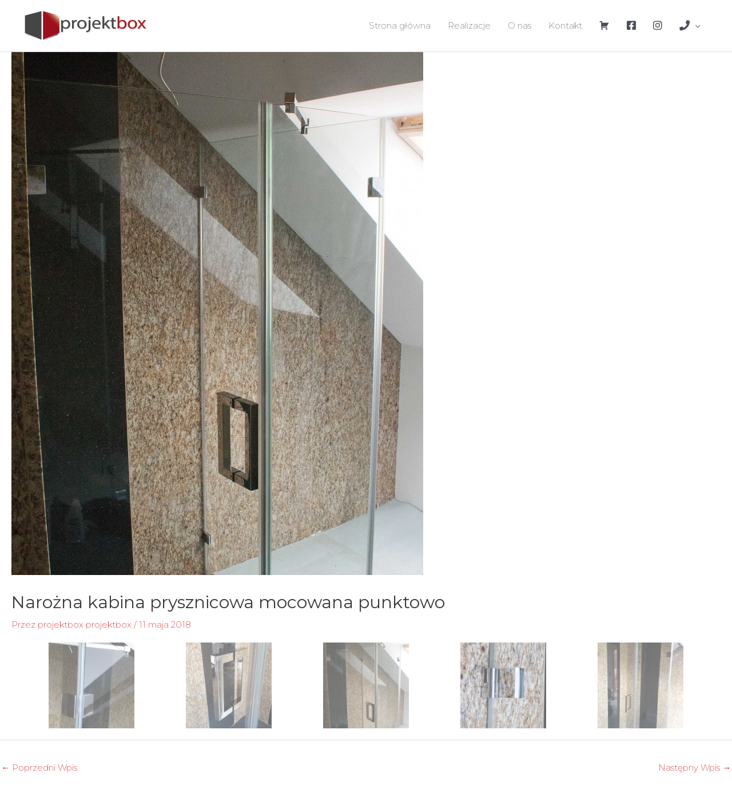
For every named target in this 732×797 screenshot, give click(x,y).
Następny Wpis (694, 767)
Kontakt (565, 25)
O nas (519, 25)
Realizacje (469, 25)
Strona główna (400, 25)
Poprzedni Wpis (39, 767)
